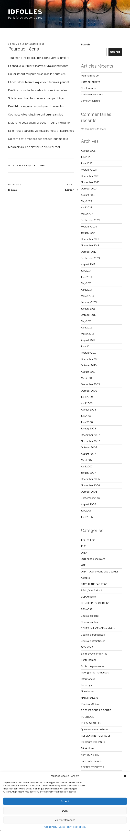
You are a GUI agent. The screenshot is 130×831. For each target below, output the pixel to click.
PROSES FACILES (91, 723)
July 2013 (86, 270)
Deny (65, 810)
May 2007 (86, 460)
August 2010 (88, 371)
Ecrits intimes (88, 659)
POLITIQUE (87, 716)
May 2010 (86, 378)
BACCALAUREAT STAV (94, 584)
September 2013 (90, 258)
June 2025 (86, 163)
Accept (65, 801)
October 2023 (89, 188)
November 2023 (90, 182)
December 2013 (90, 239)
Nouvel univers (89, 697)
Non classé (87, 691)
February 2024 (89, 169)
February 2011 (88, 352)
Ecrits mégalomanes (92, 666)
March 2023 (87, 213)
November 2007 (90, 441)
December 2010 (90, 359)
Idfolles (25, 12)
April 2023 (86, 207)
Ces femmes (88, 88)
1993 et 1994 (88, 540)
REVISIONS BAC (90, 754)
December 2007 (90, 434)
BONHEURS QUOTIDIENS (29, 165)
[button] (125, 776)
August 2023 (88, 195)
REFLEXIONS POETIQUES (96, 735)
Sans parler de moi (91, 761)
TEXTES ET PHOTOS (92, 767)
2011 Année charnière (93, 558)
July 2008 (86, 415)
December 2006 (90, 479)
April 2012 (86, 327)
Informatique (88, 678)
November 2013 (90, 245)
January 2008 (88, 428)
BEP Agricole (88, 596)
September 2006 (91, 497)
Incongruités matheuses (95, 672)
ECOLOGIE (87, 647)
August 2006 (88, 504)
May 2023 (86, 201)
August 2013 (88, 264)
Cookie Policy (50, 827)
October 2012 (88, 314)
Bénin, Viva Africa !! (91, 590)
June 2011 (86, 346)
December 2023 (90, 176)
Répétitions (87, 748)
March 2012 (87, 333)
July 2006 (86, 510)
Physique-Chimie (90, 704)
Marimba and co (90, 75)
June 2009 (87, 396)
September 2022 (90, 220)
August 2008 (88, 409)
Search (85, 44)
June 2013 (86, 277)
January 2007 (88, 472)
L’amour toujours (90, 100)
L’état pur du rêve (90, 81)
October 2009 (89, 390)
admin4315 (37, 44)
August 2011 (88, 340)
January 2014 (88, 232)
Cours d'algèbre (90, 615)
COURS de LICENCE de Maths (98, 628)
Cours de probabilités (93, 634)
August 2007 (88, 453)
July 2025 (86, 157)
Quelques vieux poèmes (94, 729)
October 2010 (89, 365)
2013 (83, 565)
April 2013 (86, 289)
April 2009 (87, 403)
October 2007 (89, 447)
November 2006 (90, 485)
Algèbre (85, 577)
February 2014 (89, 226)
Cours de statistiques (93, 641)
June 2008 (87, 422)
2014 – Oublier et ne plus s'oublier (99, 571)
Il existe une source (92, 94)
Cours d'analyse (90, 622)
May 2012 (86, 321)
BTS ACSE (86, 609)
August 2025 (88, 150)
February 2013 (89, 302)
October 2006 (89, 491)
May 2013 (86, 283)
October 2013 (88, 251)
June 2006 (87, 517)
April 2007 (86, 466)
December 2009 (90, 384)
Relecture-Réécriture (93, 741)
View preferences (65, 820)
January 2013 (88, 308)
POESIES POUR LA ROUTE (96, 710)
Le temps (86, 685)
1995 (83, 546)
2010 (84, 552)
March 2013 (87, 296)
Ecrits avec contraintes (94, 653)
